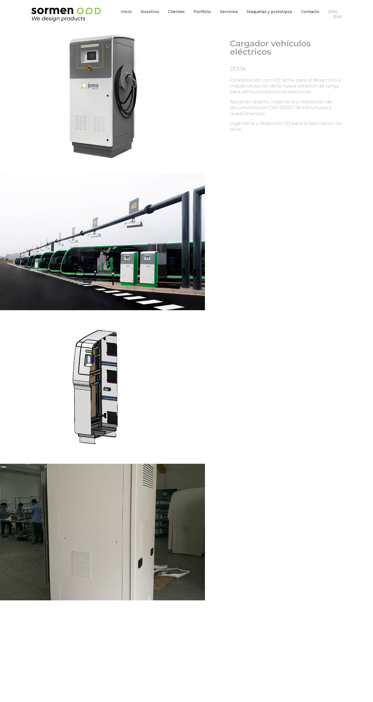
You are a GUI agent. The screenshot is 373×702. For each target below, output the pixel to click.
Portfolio (202, 11)
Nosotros (150, 11)
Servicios (229, 11)
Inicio (126, 11)
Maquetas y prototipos (269, 11)
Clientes (176, 11)
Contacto (310, 11)
